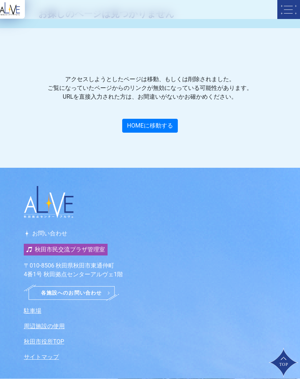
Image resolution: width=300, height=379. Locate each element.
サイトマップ (41, 356)
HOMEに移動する (150, 125)
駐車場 (32, 310)
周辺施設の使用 (44, 326)
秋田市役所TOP (44, 341)
